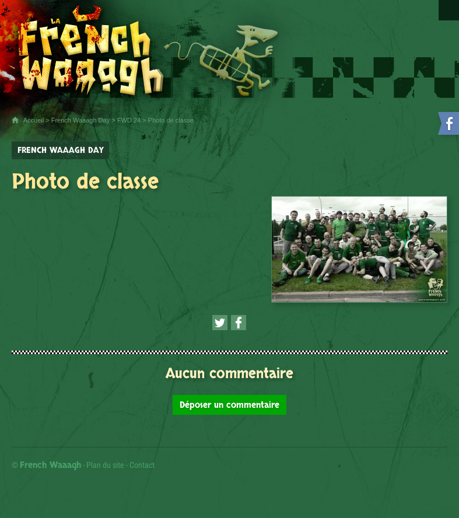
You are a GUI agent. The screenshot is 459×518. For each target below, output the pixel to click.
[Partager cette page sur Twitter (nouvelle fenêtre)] (219, 322)
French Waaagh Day (80, 120)
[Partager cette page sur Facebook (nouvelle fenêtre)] (238, 322)
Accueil (33, 120)
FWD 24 (129, 120)
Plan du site (105, 465)
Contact (142, 465)
